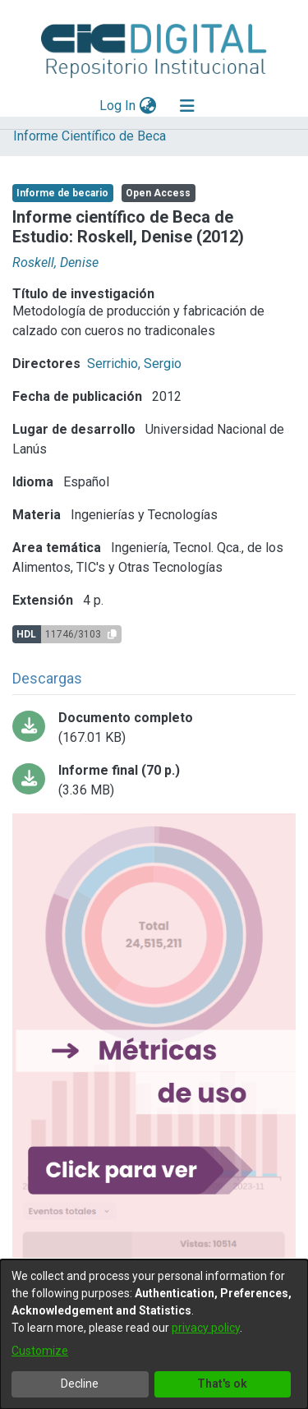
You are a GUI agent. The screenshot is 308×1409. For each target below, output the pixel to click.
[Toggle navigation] (187, 106)
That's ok (222, 1383)
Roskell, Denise (55, 262)
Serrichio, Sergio (134, 363)
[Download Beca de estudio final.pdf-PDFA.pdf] (154, 780)
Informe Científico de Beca (89, 136)
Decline (80, 1383)
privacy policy (206, 1327)
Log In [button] (118, 105)
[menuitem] (147, 106)
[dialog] (154, 1334)
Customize (39, 1350)
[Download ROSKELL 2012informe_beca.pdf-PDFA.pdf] (154, 728)
